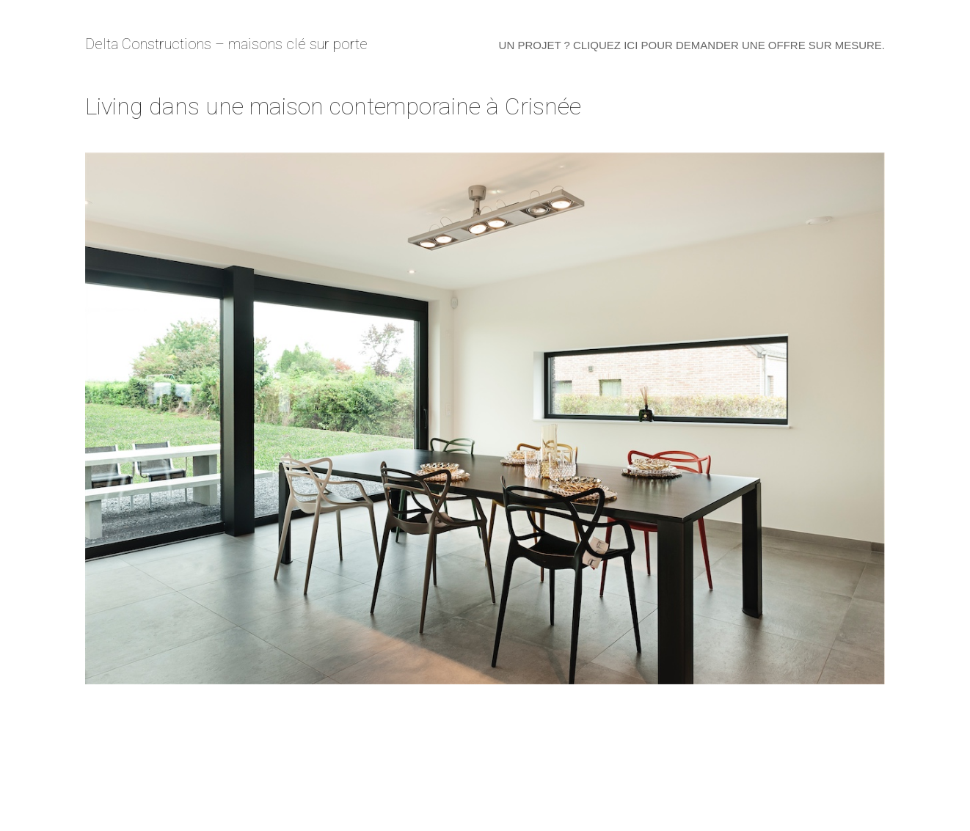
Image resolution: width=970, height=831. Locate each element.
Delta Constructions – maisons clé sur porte (226, 44)
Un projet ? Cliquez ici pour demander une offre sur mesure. (692, 45)
